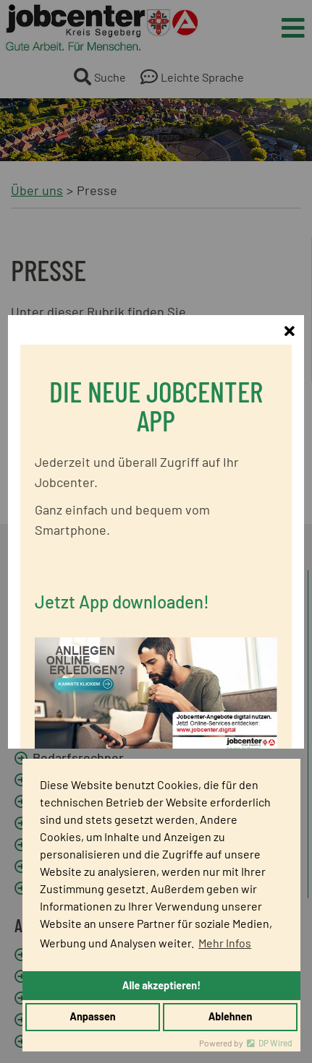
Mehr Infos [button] (224, 943)
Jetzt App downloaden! (122, 582)
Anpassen (92, 1016)
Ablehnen (230, 1016)
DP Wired (275, 1043)
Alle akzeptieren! (161, 985)
